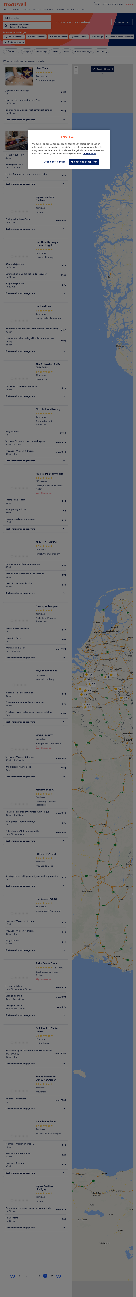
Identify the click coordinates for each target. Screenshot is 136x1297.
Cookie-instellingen (55, 162)
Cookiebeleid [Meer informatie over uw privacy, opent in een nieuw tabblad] (89, 153)
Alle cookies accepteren (84, 162)
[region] (69, 149)
